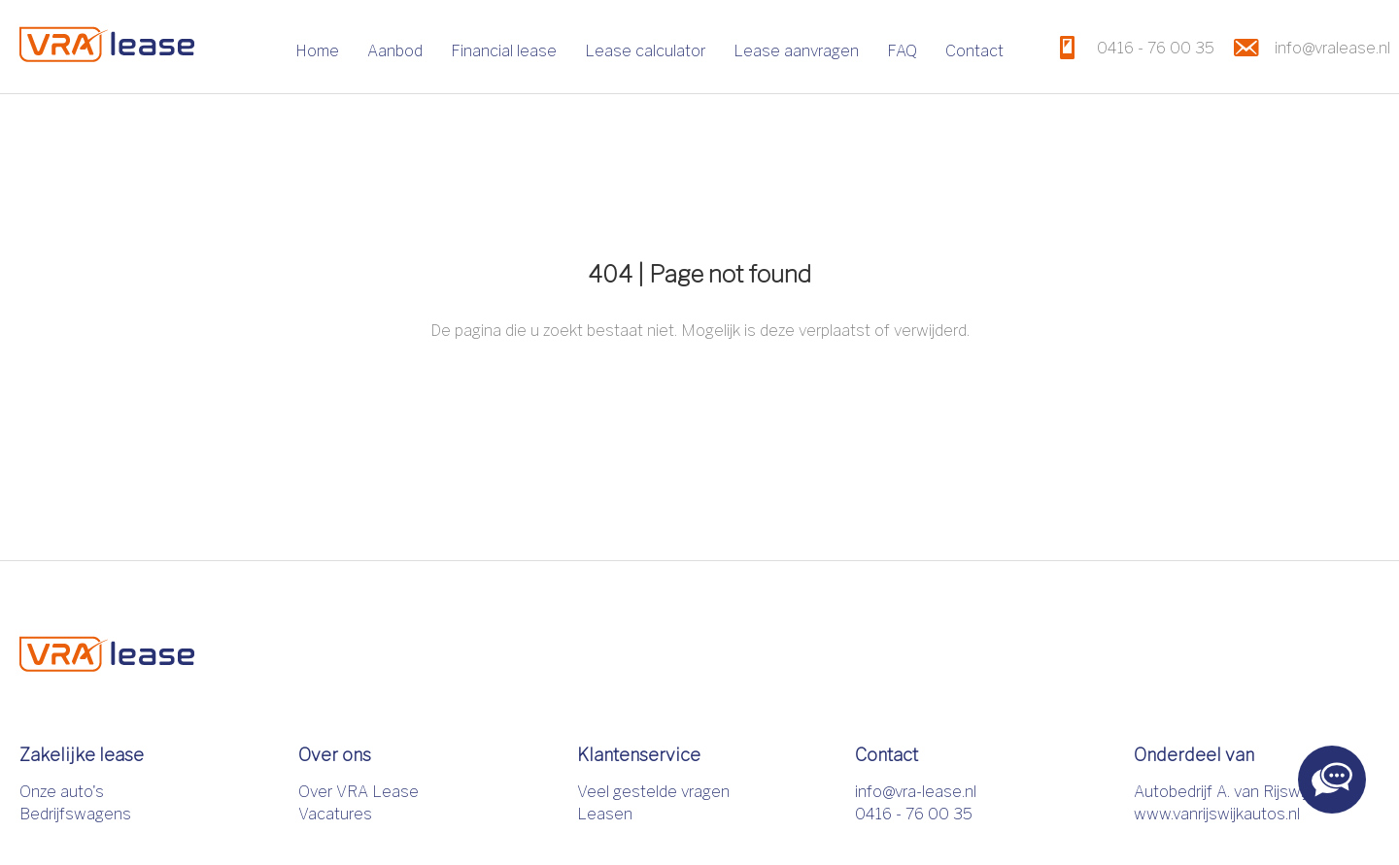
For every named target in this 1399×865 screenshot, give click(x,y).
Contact (974, 51)
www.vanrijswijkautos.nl (1217, 814)
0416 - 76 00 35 (913, 814)
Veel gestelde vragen (653, 791)
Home (317, 51)
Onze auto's (61, 791)
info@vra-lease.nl (915, 791)
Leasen (604, 814)
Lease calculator (645, 51)
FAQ (902, 51)
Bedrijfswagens (75, 814)
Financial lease (504, 51)
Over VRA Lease (358, 791)
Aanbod (395, 51)
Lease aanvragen (796, 51)
